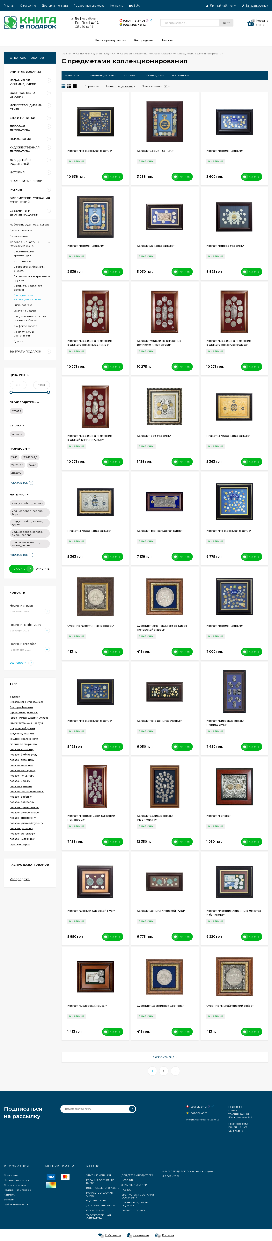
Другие (18, 341)
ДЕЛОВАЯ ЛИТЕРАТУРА (100, 1205)
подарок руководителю (24, 807)
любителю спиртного (23, 744)
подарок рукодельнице (24, 812)
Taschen (15, 696)
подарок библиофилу (23, 754)
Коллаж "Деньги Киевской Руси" (91, 911)
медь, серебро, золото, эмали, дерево (27, 533)
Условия (9, 1199)
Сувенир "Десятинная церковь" (90, 626)
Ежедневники (19, 236)
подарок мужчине (21, 786)
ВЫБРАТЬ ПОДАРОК (133, 1210)
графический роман (22, 728)
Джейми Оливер (38, 717)
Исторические (23, 261)
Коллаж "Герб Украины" (154, 436)
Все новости (21, 663)
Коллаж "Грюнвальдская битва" (159, 531)
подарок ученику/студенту (26, 823)
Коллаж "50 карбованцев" (155, 246)
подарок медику (20, 780)
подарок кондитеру (22, 775)
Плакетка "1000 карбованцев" (228, 436)
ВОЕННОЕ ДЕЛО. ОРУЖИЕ (102, 1187)
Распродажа (20, 879)
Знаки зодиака (23, 304)
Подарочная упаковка (89, 5)
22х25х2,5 (17, 465)
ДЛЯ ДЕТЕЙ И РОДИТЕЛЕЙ (137, 1175)
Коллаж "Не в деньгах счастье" (89, 151)
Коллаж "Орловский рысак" (87, 1006)
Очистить (43, 568)
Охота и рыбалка (25, 310)
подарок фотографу (22, 833)
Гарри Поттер (18, 712)
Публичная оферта (16, 1204)
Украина (17, 434)
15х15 (14, 457)
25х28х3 (16, 472)
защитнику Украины (22, 733)
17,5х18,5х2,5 (30, 457)
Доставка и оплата (55, 5)
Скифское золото (25, 326)
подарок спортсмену (23, 817)
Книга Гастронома (21, 723)
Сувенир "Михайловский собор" (230, 1006)
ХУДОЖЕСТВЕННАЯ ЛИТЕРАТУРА (98, 1217)
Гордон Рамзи (18, 717)
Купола (16, 410)
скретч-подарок (20, 844)
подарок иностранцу (22, 770)
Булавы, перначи (21, 230)
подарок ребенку (21, 796)
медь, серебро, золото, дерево (27, 523)
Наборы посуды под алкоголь (29, 224)
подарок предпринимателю (27, 791)
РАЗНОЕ (126, 1189)
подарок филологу (21, 828)
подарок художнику (22, 838)
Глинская (32, 712)
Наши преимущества (17, 1180)
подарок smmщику (21, 749)
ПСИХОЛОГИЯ (95, 1210)
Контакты (116, 5)
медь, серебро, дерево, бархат (27, 512)
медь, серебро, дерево (27, 503)
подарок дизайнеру (22, 759)
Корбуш (38, 723)
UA (138, 5)
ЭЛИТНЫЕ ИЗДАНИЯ (98, 1175)
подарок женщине (21, 765)
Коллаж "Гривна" (218, 816)
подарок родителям (22, 802)
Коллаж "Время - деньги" (155, 151)
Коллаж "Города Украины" (225, 246)
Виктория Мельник (21, 707)
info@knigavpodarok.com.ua (202, 1119)
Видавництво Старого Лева (26, 701)
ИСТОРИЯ (127, 1180)
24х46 (32, 465)
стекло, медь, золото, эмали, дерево (25, 544)
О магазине (28, 5)
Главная (9, 5)
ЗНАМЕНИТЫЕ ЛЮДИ (134, 1184)
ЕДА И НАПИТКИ (96, 1200)
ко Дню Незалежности (24, 738)
